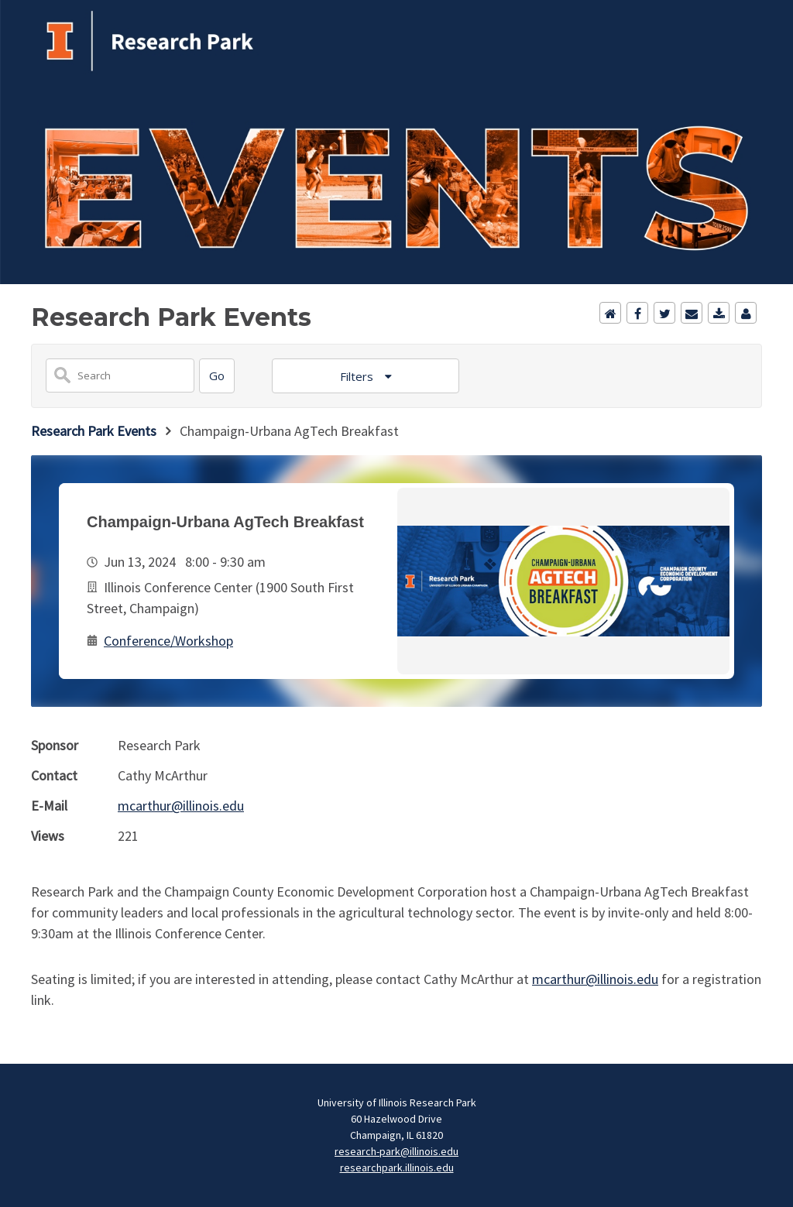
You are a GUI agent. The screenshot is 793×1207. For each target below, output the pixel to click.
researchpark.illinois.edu (397, 1167)
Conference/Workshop (168, 641)
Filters (358, 376)
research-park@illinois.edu (396, 1151)
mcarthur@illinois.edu (181, 805)
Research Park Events (93, 431)
